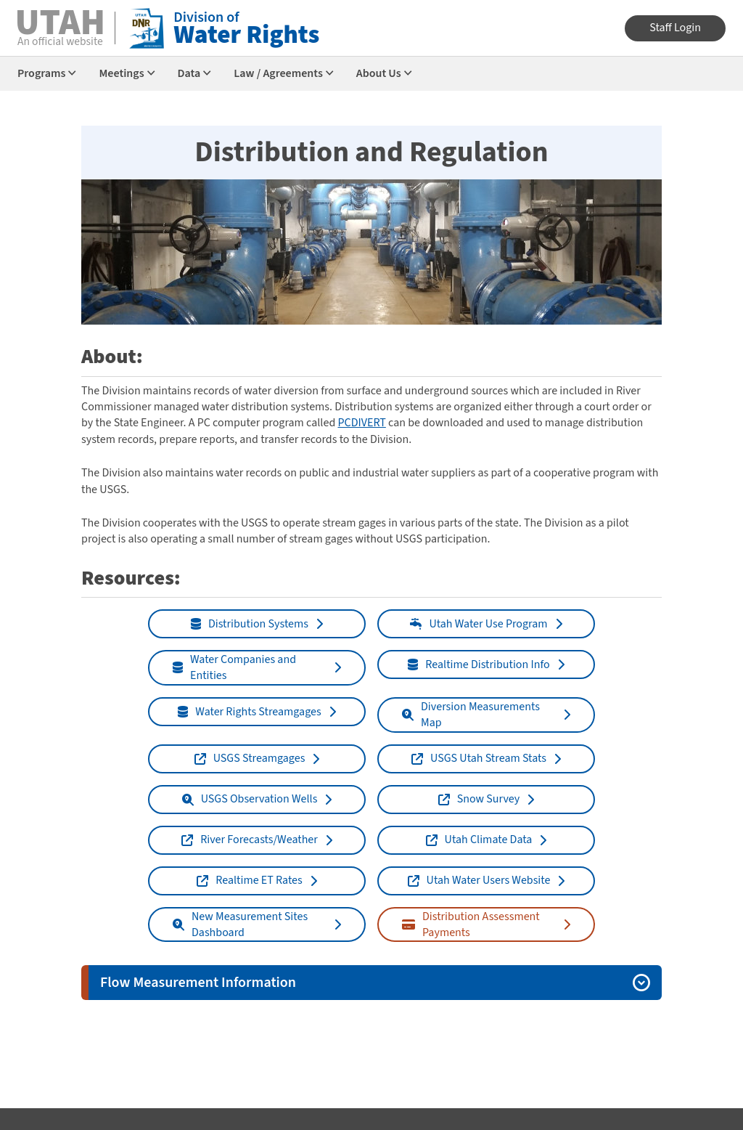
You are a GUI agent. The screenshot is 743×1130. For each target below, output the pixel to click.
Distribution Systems (249, 624)
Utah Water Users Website (479, 880)
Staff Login (675, 28)
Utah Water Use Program (478, 624)
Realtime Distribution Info (478, 664)
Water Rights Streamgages (249, 712)
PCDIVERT (361, 423)
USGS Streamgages (249, 758)
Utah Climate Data (479, 840)
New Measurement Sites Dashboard (240, 924)
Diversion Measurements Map (471, 715)
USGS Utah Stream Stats (478, 758)
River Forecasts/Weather (249, 840)
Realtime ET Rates (249, 880)
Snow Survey (479, 799)
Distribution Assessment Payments (471, 924)
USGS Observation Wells (250, 799)
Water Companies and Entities (234, 667)
